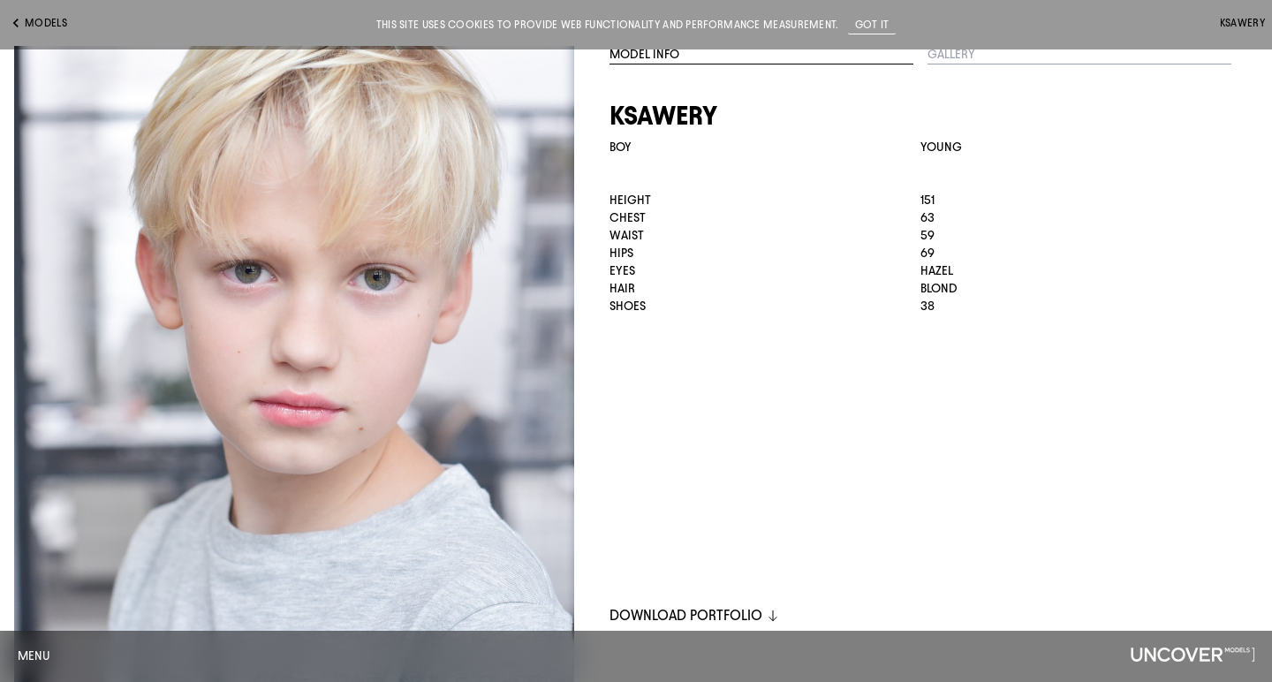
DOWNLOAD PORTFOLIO (695, 615)
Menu (34, 656)
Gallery (951, 54)
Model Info (644, 54)
